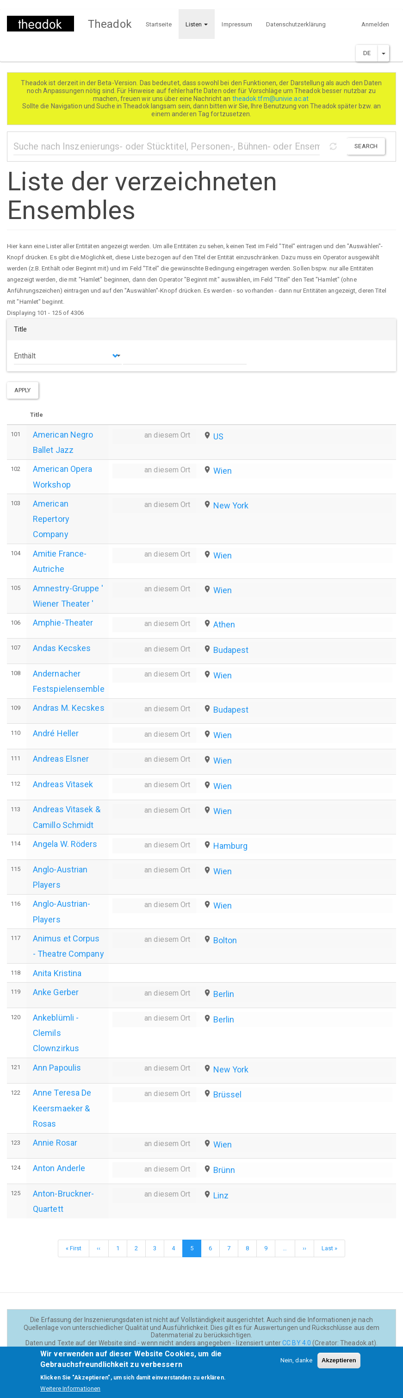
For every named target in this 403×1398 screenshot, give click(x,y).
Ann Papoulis (57, 1067)
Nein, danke (296, 1365)
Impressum (237, 24)
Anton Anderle (59, 1168)
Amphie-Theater (63, 622)
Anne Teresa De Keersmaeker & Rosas (62, 1108)
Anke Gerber (56, 992)
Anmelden (375, 24)
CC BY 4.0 (296, 1343)
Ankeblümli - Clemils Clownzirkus (56, 1033)
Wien (222, 471)
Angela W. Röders (65, 844)
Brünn (224, 1170)
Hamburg (230, 846)
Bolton (225, 940)
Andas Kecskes (62, 648)
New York (231, 505)
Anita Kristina (57, 973)
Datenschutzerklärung (296, 24)
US (218, 436)
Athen (224, 624)
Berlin (224, 994)
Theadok (110, 24)
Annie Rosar (55, 1142)
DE (367, 53)
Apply (22, 390)
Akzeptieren (339, 1365)
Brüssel (227, 1094)
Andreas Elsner (61, 759)
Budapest (231, 650)
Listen (197, 24)
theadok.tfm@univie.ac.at (271, 98)
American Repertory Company (51, 519)
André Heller (56, 733)
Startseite (159, 24)
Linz (221, 1195)
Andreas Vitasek (63, 784)
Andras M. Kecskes (69, 708)
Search (366, 146)
